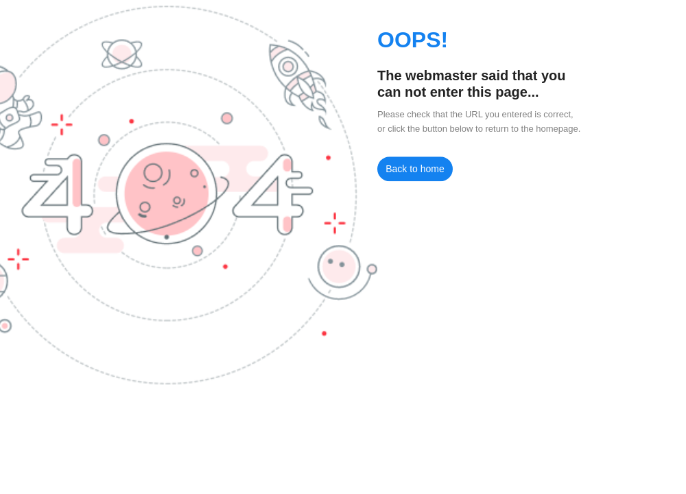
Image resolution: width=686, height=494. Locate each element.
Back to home (415, 168)
